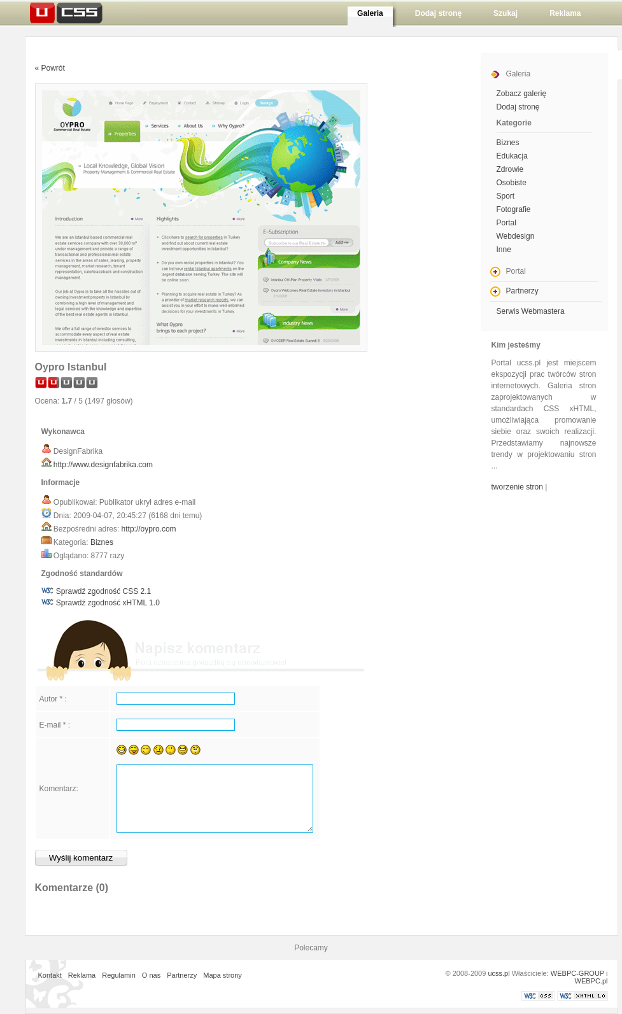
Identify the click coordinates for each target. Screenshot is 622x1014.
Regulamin (119, 975)
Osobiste (512, 182)
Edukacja (512, 155)
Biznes (101, 542)
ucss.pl (498, 973)
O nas (151, 975)
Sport (506, 196)
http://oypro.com (149, 529)
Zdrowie (510, 169)
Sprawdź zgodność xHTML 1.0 (108, 602)
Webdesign (516, 236)
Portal (506, 222)
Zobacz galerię (522, 93)
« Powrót (50, 68)
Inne (504, 249)
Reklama (81, 975)
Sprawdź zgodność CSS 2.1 (103, 591)
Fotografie (514, 209)
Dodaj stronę (518, 106)
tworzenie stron (517, 486)
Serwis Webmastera (531, 311)
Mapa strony (222, 975)
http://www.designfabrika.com (103, 464)
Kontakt (50, 975)
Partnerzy (522, 290)
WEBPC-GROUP (577, 973)
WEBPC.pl (591, 981)
